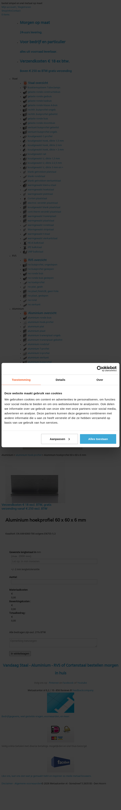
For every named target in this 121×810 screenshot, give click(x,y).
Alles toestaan (98, 438)
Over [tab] (100, 379)
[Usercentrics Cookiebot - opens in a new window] (100, 369)
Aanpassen (60, 438)
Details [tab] (60, 379)
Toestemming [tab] (21, 379)
